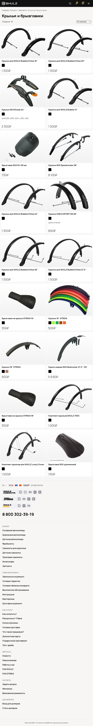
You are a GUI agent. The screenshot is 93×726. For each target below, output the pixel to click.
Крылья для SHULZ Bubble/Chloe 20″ (66, 61)
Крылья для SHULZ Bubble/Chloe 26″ (20, 269)
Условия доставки (11, 627)
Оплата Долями (10, 623)
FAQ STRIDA (8, 673)
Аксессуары (8, 561)
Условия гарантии (11, 581)
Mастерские (8, 599)
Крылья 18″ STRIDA (11, 367)
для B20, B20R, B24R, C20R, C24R (15, 118)
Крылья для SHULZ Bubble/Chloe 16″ (20, 61)
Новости (6, 655)
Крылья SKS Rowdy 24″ (13, 109)
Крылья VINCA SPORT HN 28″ (62, 214)
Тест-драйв (8, 645)
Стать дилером (9, 708)
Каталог (13, 10)
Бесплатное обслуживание (15, 590)
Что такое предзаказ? (13, 632)
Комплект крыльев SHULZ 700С (64, 415)
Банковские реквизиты (13, 693)
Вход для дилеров (11, 703)
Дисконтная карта (11, 636)
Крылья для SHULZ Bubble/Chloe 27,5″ (67, 269)
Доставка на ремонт (12, 603)
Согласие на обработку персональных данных (52, 723)
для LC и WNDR (54, 222)
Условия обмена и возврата (15, 585)
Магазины (7, 688)
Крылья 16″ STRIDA (57, 318)
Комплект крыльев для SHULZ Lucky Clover (23, 464)
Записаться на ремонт (13, 576)
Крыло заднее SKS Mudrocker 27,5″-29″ (68, 367)
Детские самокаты (11, 552)
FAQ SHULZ (7, 669)
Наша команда (9, 660)
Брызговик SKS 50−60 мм (14, 165)
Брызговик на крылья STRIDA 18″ (18, 415)
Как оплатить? (9, 614)
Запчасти (23, 10)
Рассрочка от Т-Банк (12, 618)
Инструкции (8, 594)
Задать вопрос (9, 684)
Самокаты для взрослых (14, 548)
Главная (5, 10)
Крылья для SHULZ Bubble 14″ (63, 109)
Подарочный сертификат (14, 640)
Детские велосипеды (12, 539)
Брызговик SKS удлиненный (62, 464)
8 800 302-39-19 (18, 514)
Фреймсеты (8, 543)
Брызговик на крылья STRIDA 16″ (18, 318)
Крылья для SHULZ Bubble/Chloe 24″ (20, 214)
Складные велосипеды (13, 530)
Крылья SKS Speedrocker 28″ (62, 165)
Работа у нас (8, 664)
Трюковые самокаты (12, 557)
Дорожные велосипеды (14, 535)
